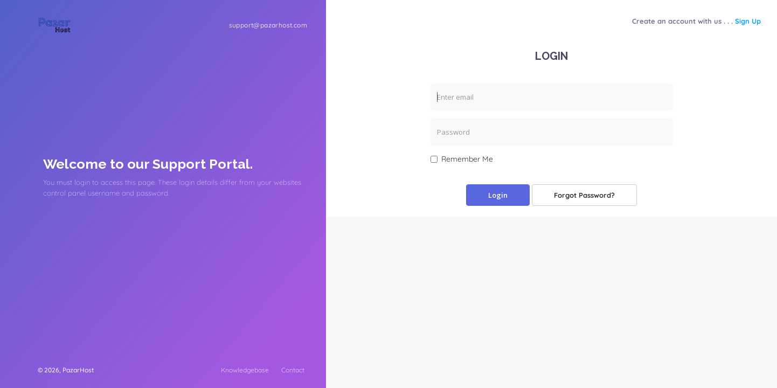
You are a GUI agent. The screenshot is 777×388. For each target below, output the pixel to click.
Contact (292, 370)
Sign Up (748, 21)
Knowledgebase (245, 370)
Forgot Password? (584, 195)
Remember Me (462, 159)
